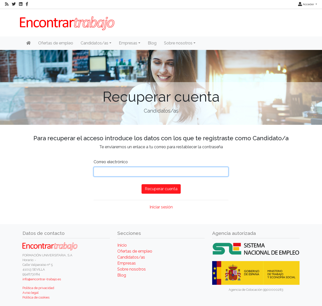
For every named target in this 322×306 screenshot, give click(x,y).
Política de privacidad (38, 288)
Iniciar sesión (161, 207)
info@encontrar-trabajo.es (41, 279)
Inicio (122, 245)
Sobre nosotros (131, 269)
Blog (152, 43)
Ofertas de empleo (55, 43)
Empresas (126, 263)
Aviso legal (30, 293)
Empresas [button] (128, 43)
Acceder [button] (306, 4)
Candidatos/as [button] (94, 43)
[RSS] (6, 4)
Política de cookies (35, 297)
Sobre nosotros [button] (178, 43)
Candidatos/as (131, 257)
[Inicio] (28, 43)
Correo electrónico (111, 161)
